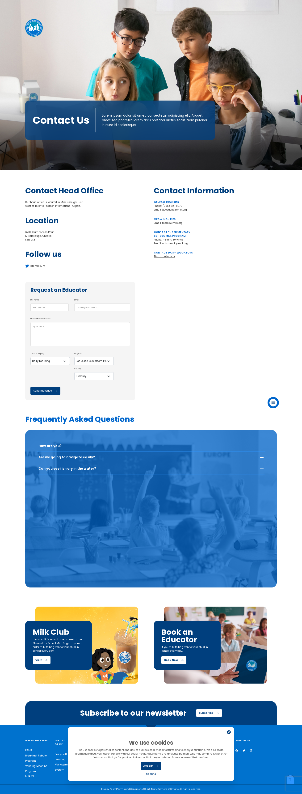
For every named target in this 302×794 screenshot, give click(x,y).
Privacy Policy (108, 788)
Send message (45, 391)
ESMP (28, 750)
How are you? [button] (50, 446)
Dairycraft (61, 754)
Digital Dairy (60, 742)
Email (76, 300)
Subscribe (209, 713)
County (77, 368)
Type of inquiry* (37, 353)
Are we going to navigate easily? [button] (66, 457)
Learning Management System (63, 765)
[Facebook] (236, 750)
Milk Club (31, 776)
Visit (41, 660)
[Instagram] (251, 750)
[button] (151, 448)
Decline (151, 774)
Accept (151, 766)
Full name (34, 300)
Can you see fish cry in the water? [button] (67, 468)
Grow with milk (36, 740)
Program (78, 353)
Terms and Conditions (130, 788)
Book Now (174, 660)
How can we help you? (40, 318)
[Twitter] (244, 750)
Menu (273, 402)
